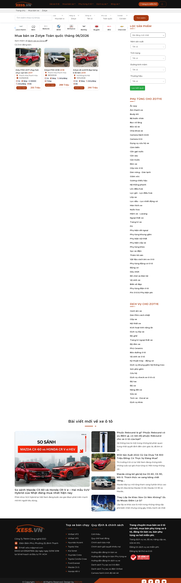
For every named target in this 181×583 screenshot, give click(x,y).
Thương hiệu (136, 75)
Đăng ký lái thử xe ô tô (141, 550)
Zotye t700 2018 (54, 69)
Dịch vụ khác (136, 401)
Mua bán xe (68, 4)
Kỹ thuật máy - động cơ (142, 359)
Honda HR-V (73, 570)
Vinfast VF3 (72, 533)
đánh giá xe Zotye (38, 40)
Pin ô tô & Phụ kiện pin (141, 291)
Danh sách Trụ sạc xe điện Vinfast (107, 568)
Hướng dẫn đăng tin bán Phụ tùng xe (108, 555)
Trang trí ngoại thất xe (141, 339)
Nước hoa (135, 208)
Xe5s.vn (39, 581)
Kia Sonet (71, 549)
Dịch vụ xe (101, 4)
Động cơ (134, 266)
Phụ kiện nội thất (138, 237)
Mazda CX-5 (72, 566)
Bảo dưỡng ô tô (138, 351)
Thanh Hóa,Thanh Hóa (28, 74)
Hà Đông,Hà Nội (83, 74)
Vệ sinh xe (135, 279)
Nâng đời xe (136, 388)
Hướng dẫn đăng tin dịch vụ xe (105, 559)
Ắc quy (133, 105)
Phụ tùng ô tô (85, 4)
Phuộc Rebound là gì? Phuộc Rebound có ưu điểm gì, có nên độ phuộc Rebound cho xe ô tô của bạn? (141, 434)
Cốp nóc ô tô (136, 167)
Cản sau (134, 154)
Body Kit (134, 113)
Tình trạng (135, 52)
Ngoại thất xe (137, 217)
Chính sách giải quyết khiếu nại (106, 545)
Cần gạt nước (137, 150)
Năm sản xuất (137, 40)
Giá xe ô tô (54, 4)
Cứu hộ (133, 372)
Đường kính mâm (138, 63)
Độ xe (133, 384)
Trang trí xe (136, 221)
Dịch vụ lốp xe (137, 330)
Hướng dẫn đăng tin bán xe (104, 551)
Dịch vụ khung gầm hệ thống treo (147, 364)
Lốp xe (133, 196)
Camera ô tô (136, 138)
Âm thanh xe (136, 109)
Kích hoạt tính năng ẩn (141, 326)
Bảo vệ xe (135, 125)
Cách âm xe (136, 310)
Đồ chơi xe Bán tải (139, 275)
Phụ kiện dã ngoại (139, 229)
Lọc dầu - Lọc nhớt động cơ (144, 200)
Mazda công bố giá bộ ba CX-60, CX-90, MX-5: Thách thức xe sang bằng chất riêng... (140, 476)
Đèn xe (133, 163)
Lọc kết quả (137, 87)
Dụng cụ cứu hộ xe (139, 142)
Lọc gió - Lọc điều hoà (141, 192)
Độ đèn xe (135, 343)
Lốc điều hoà (136, 187)
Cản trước (135, 158)
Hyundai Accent (74, 541)
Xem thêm (21, 87)
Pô (131, 225)
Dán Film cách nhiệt (140, 314)
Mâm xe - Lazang (138, 212)
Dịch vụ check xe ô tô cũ (142, 376)
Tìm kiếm (141, 17)
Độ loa (133, 380)
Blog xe (114, 4)
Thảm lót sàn (136, 254)
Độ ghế (133, 335)
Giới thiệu (95, 533)
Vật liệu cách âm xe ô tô (142, 258)
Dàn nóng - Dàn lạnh (140, 171)
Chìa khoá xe (136, 129)
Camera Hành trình (139, 134)
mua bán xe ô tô (155, 524)
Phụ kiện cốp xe (138, 241)
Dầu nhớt (134, 270)
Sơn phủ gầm (137, 368)
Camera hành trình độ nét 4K (105, 572)
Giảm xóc (135, 175)
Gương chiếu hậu (138, 179)
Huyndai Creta (74, 554)
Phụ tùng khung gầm (141, 233)
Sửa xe (133, 393)
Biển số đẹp (136, 283)
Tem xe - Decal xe (139, 397)
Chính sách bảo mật (100, 541)
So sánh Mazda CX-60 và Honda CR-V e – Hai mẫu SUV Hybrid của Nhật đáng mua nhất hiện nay (52, 490)
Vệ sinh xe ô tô (137, 355)
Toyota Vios (72, 545)
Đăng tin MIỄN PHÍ (150, 4)
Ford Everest (73, 562)
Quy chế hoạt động (100, 537)
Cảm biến (135, 146)
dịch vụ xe (141, 538)
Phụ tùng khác (137, 246)
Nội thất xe (135, 322)
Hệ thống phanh (138, 183)
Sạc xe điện (136, 250)
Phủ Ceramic (136, 347)
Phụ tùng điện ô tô (139, 287)
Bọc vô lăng (136, 121)
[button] (60, 18)
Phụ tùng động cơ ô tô (141, 262)
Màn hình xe (136, 204)
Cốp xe (133, 318)
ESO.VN (78, 581)
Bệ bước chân (137, 117)
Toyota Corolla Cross (76, 558)
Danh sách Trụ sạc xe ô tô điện (105, 564)
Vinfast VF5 (72, 537)
